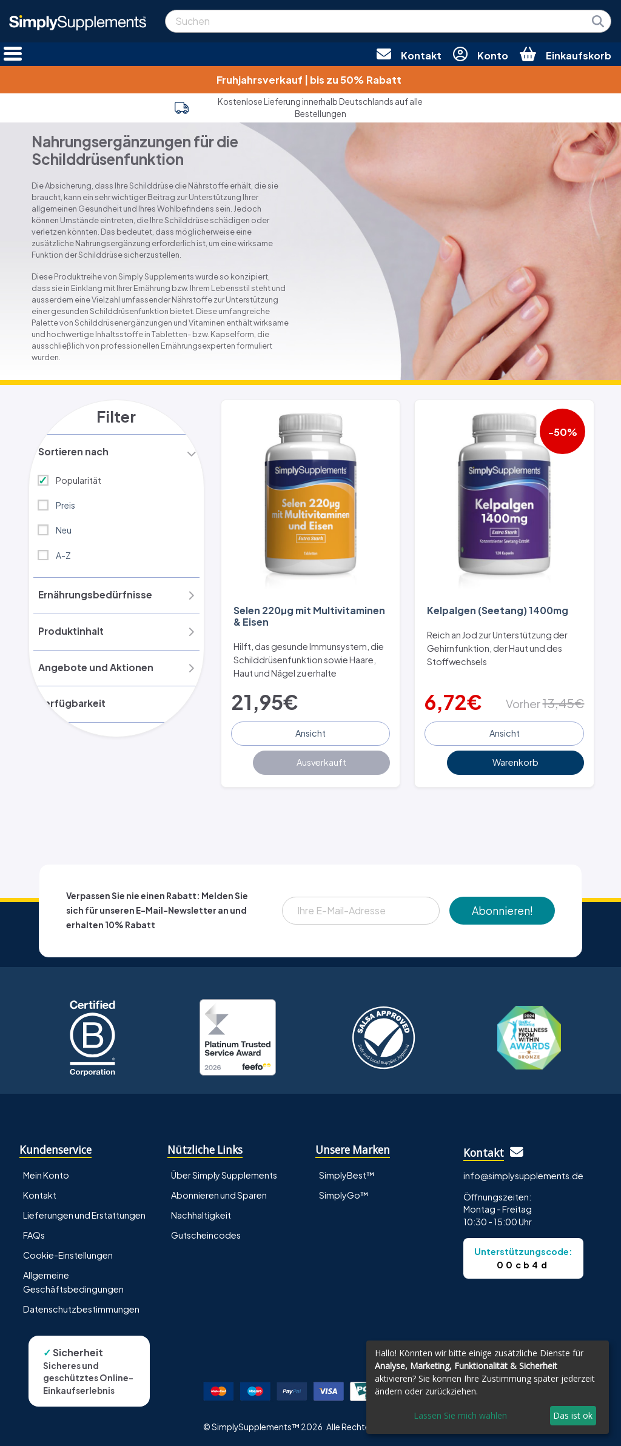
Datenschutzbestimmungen (81, 1306)
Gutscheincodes (206, 1232)
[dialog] (487, 1387)
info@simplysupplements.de (523, 1173)
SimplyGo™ (344, 1192)
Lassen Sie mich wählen (460, 1415)
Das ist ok (572, 1415)
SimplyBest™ (347, 1172)
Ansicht (310, 731)
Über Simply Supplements (224, 1172)
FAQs (34, 1232)
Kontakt (39, 1192)
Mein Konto (46, 1172)
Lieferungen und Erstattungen (84, 1212)
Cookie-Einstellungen (68, 1252)
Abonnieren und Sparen (219, 1192)
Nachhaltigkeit (201, 1212)
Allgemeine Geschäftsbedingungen (73, 1279)
